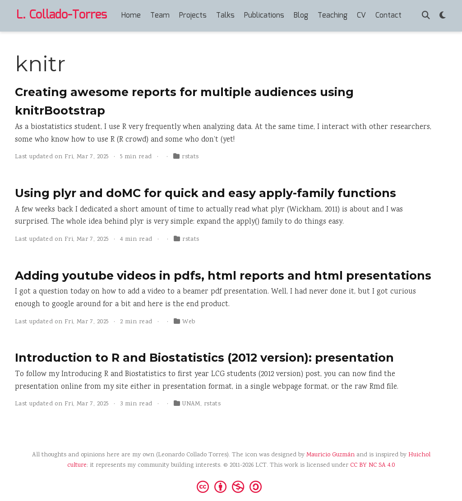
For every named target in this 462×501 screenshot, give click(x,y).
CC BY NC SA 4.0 (372, 465)
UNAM (191, 404)
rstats (190, 156)
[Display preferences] (442, 16)
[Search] (426, 16)
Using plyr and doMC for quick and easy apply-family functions (205, 193)
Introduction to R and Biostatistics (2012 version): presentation (204, 357)
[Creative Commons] (231, 486)
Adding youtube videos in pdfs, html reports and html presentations (223, 275)
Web (188, 321)
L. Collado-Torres (61, 15)
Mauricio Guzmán (330, 455)
